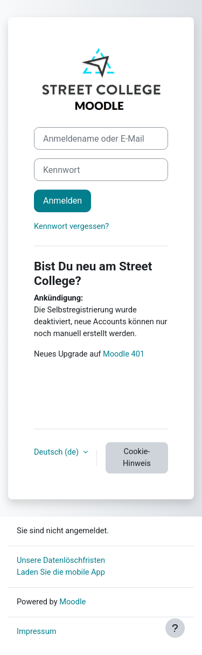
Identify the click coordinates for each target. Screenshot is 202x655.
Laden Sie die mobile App (61, 572)
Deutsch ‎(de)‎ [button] (57, 452)
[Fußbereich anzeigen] (175, 628)
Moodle (72, 602)
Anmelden (62, 201)
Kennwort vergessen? (71, 226)
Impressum (37, 631)
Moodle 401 (122, 354)
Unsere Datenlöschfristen (61, 560)
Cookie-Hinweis (137, 457)
